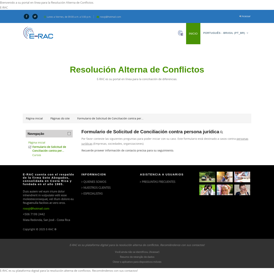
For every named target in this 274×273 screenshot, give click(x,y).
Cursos (36, 155)
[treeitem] (49, 142)
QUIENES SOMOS (94, 182)
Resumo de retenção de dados (137, 257)
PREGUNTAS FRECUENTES (158, 182)
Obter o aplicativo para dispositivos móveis (137, 262)
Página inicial (36, 142)
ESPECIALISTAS (93, 193)
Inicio (193, 33)
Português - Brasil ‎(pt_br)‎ (224, 33)
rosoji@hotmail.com (36, 208)
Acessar (246, 16)
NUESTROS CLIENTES (97, 187)
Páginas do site (60, 118)
